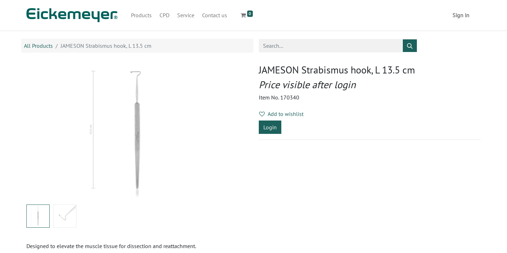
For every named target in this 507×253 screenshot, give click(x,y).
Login (270, 127)
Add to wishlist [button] (281, 113)
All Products (38, 45)
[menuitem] (141, 15)
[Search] (409, 45)
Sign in (460, 15)
